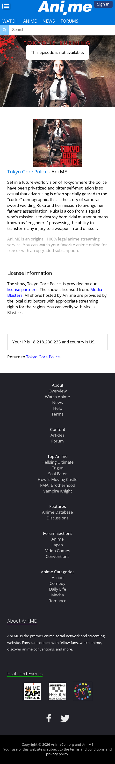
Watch (9, 21)
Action (58, 577)
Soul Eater (57, 473)
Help (57, 408)
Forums (69, 21)
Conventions (57, 556)
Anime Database (57, 512)
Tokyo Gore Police (27, 171)
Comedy (57, 583)
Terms (57, 414)
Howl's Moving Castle (58, 479)
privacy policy (57, 754)
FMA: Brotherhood (57, 485)
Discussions (57, 518)
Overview (58, 391)
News (49, 21)
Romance (57, 600)
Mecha (57, 595)
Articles (57, 435)
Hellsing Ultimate (58, 462)
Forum (57, 441)
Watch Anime (57, 396)
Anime (30, 21)
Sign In (103, 4)
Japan (57, 545)
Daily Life (57, 589)
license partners (22, 289)
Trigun (58, 468)
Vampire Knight (57, 491)
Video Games (57, 550)
